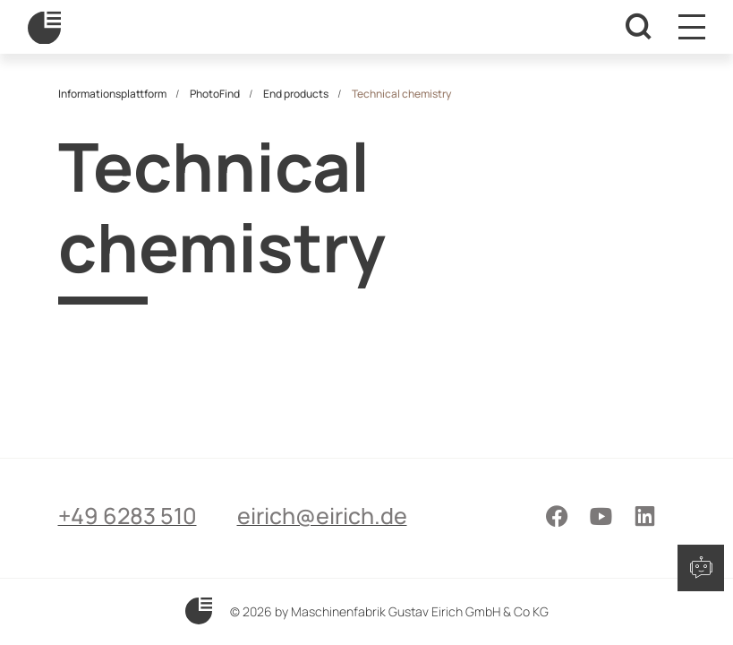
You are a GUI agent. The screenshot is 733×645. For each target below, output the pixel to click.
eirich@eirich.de (322, 515)
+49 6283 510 (127, 515)
